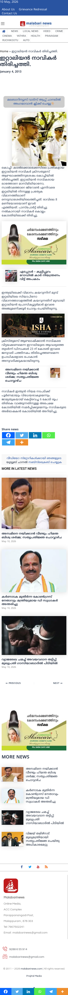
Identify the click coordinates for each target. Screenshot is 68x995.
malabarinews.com (31, 969)
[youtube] (38, 867)
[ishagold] (33, 325)
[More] (21, 442)
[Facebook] (8, 435)
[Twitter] (21, 435)
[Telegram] (8, 442)
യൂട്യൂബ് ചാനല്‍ (17, 462)
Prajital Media (34, 976)
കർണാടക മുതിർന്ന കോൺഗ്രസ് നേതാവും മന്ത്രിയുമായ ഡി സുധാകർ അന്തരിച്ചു (30, 600)
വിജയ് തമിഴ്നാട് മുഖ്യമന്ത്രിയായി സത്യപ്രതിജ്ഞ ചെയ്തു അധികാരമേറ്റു (42, 839)
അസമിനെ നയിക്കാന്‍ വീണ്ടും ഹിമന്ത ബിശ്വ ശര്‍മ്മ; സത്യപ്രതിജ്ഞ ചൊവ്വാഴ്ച (22, 375)
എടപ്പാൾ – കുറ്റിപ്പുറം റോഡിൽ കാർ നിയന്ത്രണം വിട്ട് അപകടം (40, 275)
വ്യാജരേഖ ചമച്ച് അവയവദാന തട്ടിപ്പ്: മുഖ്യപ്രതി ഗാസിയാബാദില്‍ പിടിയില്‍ (30, 661)
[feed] (46, 867)
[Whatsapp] (48, 435)
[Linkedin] (35, 435)
